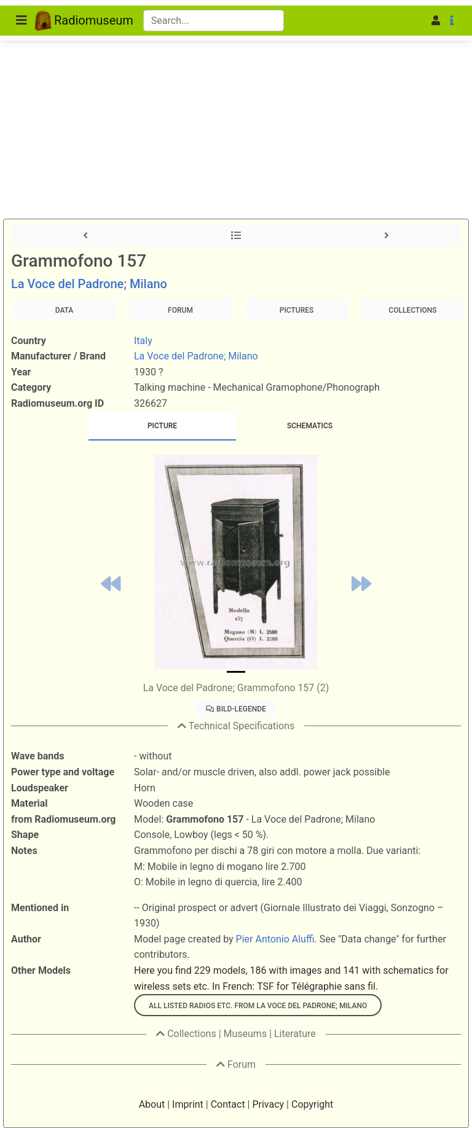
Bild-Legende (236, 709)
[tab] (162, 426)
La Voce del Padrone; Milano (89, 283)
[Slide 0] (236, 672)
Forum (180, 310)
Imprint (187, 1104)
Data (64, 310)
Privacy (268, 1104)
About (152, 1104)
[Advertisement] (236, 92)
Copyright (312, 1104)
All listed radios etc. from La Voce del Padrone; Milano (258, 1005)
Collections (412, 310)
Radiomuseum (83, 20)
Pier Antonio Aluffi (275, 939)
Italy (143, 341)
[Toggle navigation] (21, 20)
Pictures (296, 310)
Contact (228, 1104)
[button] (417, 21)
